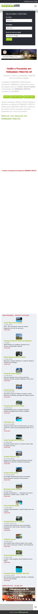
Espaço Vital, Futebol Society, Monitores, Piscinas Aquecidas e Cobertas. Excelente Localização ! (18, 461)
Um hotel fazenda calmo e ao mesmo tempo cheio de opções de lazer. (18, 444)
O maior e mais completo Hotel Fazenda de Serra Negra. (18, 559)
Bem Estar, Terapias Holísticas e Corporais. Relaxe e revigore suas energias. (19, 361)
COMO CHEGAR (16, 97)
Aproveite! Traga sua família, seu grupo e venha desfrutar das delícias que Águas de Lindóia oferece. (19, 394)
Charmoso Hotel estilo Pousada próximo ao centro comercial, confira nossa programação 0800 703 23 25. (19, 427)
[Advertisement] (19, 145)
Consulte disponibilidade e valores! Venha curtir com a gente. (19, 510)
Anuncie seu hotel (7, 585)
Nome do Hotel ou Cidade (13, 32)
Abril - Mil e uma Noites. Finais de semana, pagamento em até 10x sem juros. (16, 327)
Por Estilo (9, 17)
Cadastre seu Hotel (31, 1)
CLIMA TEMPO (29, 97)
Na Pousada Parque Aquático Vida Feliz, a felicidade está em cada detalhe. (19, 577)
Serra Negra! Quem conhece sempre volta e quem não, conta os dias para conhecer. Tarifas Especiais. (18, 544)
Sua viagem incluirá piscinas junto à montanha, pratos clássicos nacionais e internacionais (17, 477)
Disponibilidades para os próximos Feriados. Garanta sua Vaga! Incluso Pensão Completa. (16, 410)
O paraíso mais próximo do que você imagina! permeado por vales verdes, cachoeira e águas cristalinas (17, 527)
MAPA (6, 97)
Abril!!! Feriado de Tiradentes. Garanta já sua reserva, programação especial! (16, 345)
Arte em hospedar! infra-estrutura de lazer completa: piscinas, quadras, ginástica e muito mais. (19, 378)
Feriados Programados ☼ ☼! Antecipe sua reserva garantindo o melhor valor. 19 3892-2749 (18, 493)
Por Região (9, 24)
